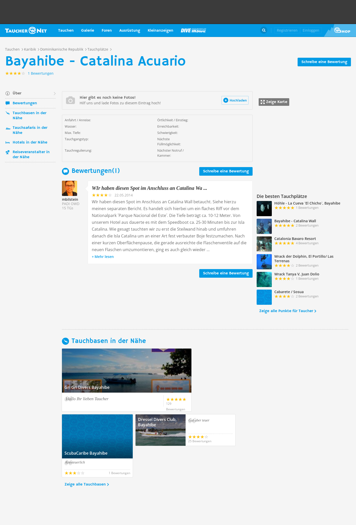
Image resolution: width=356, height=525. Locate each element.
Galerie (87, 30)
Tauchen (66, 30)
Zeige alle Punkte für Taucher (286, 311)
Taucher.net (26, 30)
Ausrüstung (129, 30)
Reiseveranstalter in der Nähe (31, 155)
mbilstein (70, 199)
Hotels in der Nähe (30, 142)
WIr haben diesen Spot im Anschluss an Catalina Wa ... (149, 188)
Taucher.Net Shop (340, 30)
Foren (107, 30)
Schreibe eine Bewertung (324, 62)
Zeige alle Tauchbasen (85, 453)
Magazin (193, 30)
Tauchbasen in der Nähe (29, 116)
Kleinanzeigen (160, 30)
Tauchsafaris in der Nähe (30, 130)
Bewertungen (25, 103)
